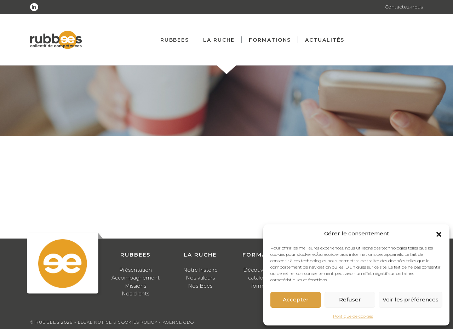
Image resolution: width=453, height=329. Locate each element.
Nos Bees (200, 285)
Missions (136, 285)
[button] (438, 233)
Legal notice (96, 322)
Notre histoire (200, 269)
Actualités (327, 40)
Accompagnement (135, 277)
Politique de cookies (353, 316)
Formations (272, 40)
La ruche (221, 40)
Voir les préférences (410, 299)
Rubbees (177, 40)
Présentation (136, 269)
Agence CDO (183, 322)
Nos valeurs (200, 277)
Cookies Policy (140, 322)
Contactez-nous (403, 7)
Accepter (296, 299)
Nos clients (135, 293)
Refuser (350, 299)
